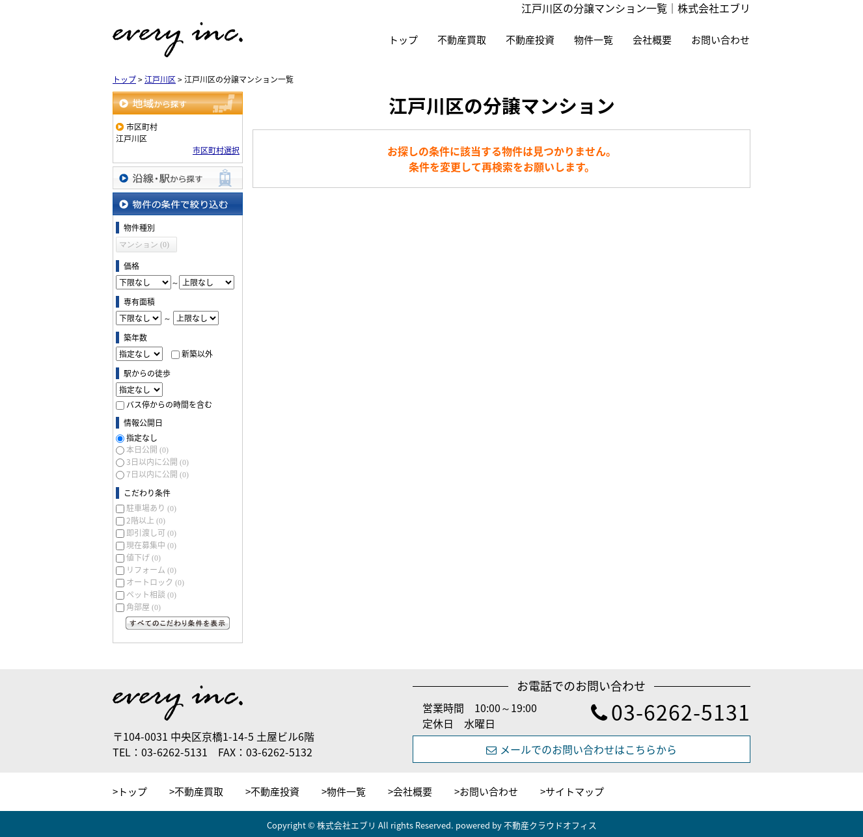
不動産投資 (530, 40)
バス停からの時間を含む (169, 404)
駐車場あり (151, 508)
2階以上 (145, 520)
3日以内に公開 (157, 462)
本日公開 (147, 449)
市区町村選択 (216, 150)
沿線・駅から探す (178, 177)
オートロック (155, 582)
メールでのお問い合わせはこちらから (581, 749)
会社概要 (652, 40)
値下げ (143, 557)
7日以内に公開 (157, 474)
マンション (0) (144, 244)
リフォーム (151, 570)
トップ (403, 40)
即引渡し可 (151, 532)
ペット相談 (151, 594)
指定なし (142, 438)
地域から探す (178, 103)
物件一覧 (593, 40)
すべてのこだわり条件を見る (178, 623)
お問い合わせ (720, 40)
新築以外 (197, 354)
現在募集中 (151, 545)
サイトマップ (574, 791)
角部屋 (143, 607)
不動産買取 (461, 40)
